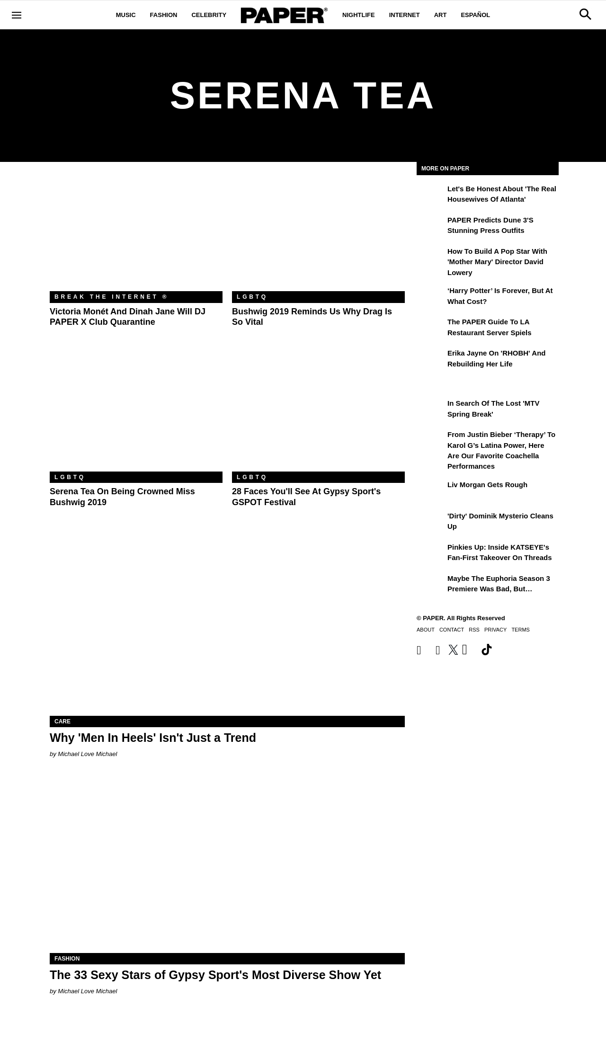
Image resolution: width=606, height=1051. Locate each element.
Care (62, 721)
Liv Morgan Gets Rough (487, 485)
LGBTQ (252, 297)
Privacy (495, 629)
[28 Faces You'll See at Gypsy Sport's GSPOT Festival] (318, 414)
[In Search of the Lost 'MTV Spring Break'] (431, 410)
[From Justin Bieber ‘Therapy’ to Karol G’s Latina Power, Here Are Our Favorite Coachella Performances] (431, 441)
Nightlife (358, 14)
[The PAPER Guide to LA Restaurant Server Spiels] (431, 328)
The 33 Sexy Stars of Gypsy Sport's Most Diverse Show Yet (215, 974)
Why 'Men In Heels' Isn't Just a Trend (153, 737)
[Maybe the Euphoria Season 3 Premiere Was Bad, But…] (431, 585)
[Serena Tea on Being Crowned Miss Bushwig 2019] (136, 414)
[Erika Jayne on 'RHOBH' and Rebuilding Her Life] (431, 360)
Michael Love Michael (87, 753)
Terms (520, 629)
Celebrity (208, 14)
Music (126, 14)
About (426, 629)
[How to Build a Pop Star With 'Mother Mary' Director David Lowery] (431, 258)
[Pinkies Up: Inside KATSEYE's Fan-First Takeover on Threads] (431, 554)
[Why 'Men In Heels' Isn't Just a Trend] (227, 627)
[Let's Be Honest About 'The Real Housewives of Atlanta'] (431, 195)
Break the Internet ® (111, 297)
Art (440, 14)
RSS (474, 629)
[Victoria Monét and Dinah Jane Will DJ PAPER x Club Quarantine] (136, 233)
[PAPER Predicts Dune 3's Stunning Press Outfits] (431, 227)
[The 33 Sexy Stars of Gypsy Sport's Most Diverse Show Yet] (227, 864)
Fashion (164, 14)
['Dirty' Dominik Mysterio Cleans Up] (431, 522)
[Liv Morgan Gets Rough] (431, 491)
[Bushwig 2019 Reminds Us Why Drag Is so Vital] (318, 233)
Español (475, 14)
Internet (404, 14)
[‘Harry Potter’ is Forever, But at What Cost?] (431, 297)
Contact (451, 629)
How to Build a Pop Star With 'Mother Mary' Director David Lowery (497, 261)
